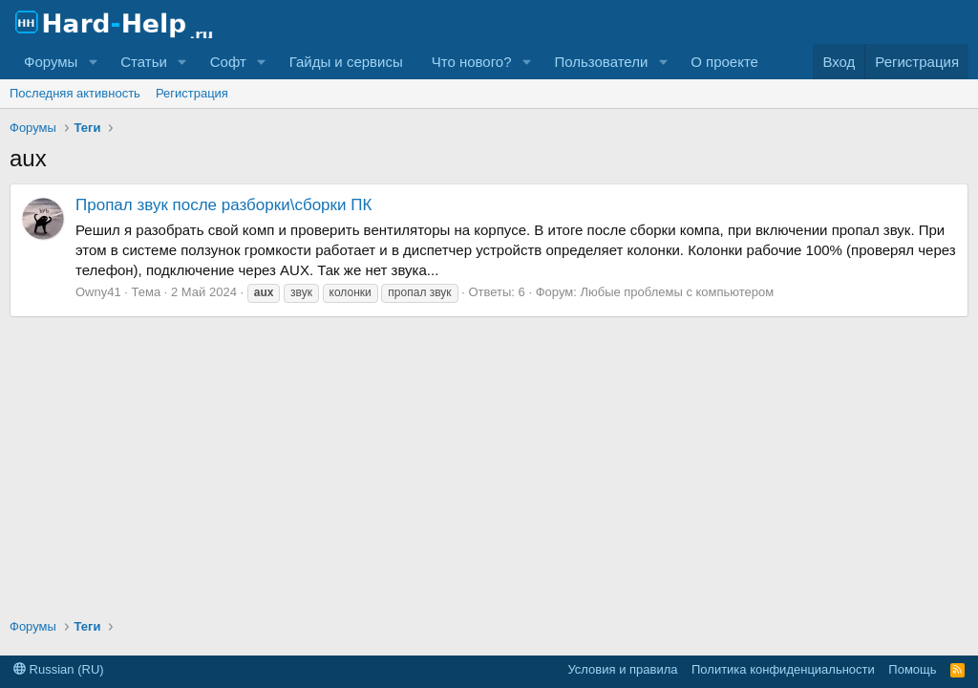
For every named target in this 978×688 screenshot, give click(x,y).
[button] (92, 61)
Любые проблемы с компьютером (677, 292)
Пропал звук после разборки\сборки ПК (223, 205)
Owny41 (98, 292)
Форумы (50, 62)
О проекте (724, 62)
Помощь (912, 669)
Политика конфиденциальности (783, 669)
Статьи (143, 62)
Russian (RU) (58, 669)
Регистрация (192, 93)
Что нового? (472, 62)
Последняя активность (75, 93)
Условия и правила (622, 669)
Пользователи (601, 62)
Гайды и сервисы (346, 62)
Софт (228, 62)
